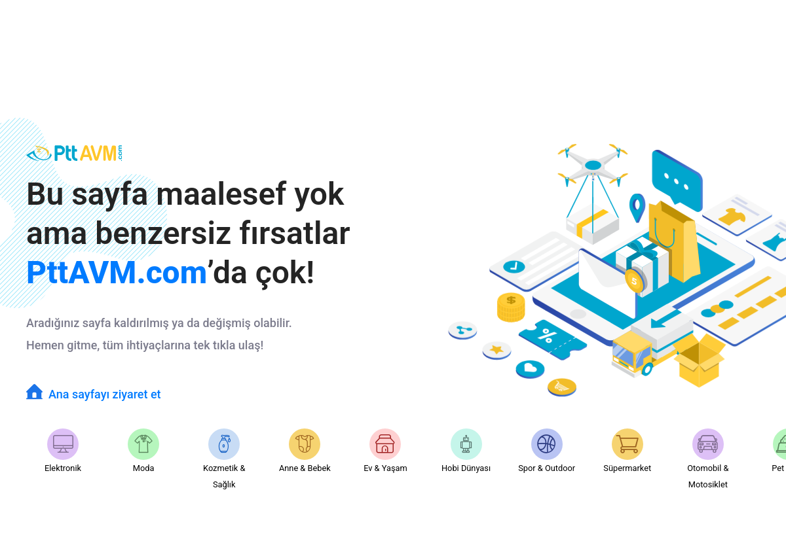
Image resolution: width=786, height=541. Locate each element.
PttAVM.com (116, 272)
